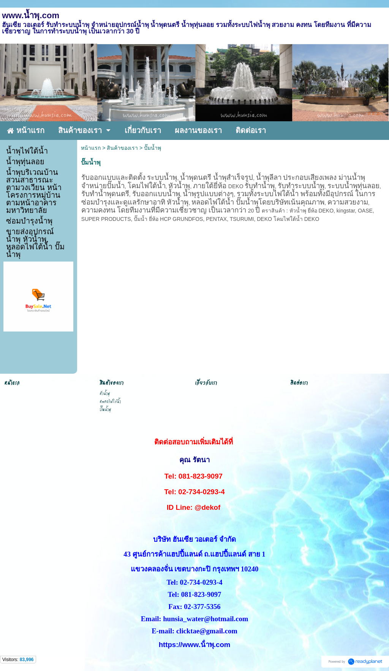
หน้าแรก (91, 148)
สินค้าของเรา (122, 148)
